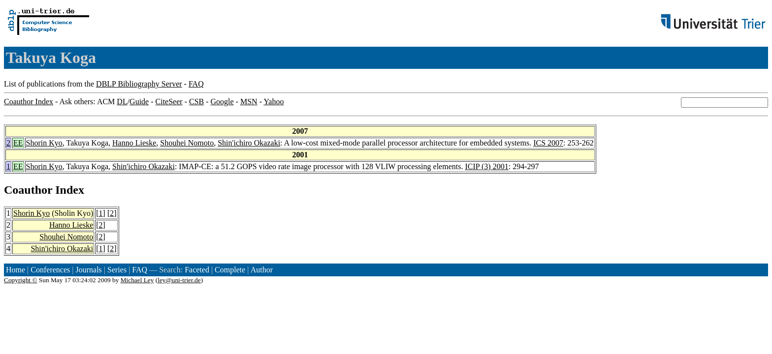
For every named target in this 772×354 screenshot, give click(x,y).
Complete (230, 270)
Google (222, 101)
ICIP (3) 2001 (486, 166)
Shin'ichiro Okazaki (249, 143)
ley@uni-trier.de (179, 280)
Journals (88, 270)
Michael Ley (137, 280)
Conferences (50, 270)
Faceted (197, 270)
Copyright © (20, 280)
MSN (248, 101)
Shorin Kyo (44, 143)
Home (15, 270)
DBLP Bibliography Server (139, 84)
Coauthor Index (28, 101)
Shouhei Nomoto (187, 143)
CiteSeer (169, 101)
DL (122, 101)
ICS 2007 (548, 143)
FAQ (196, 84)
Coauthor (28, 189)
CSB (196, 101)
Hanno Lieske (134, 143)
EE (18, 143)
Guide (139, 101)
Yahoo (273, 101)
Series (117, 270)
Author (262, 270)
